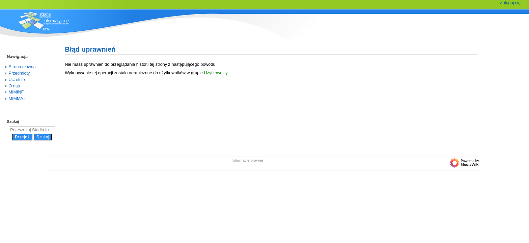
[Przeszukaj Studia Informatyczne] (32, 130)
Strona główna (22, 66)
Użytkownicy (215, 73)
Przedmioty (19, 73)
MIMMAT (17, 98)
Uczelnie (17, 79)
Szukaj (13, 121)
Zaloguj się (510, 2)
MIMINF (16, 92)
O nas (14, 86)
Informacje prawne (247, 160)
